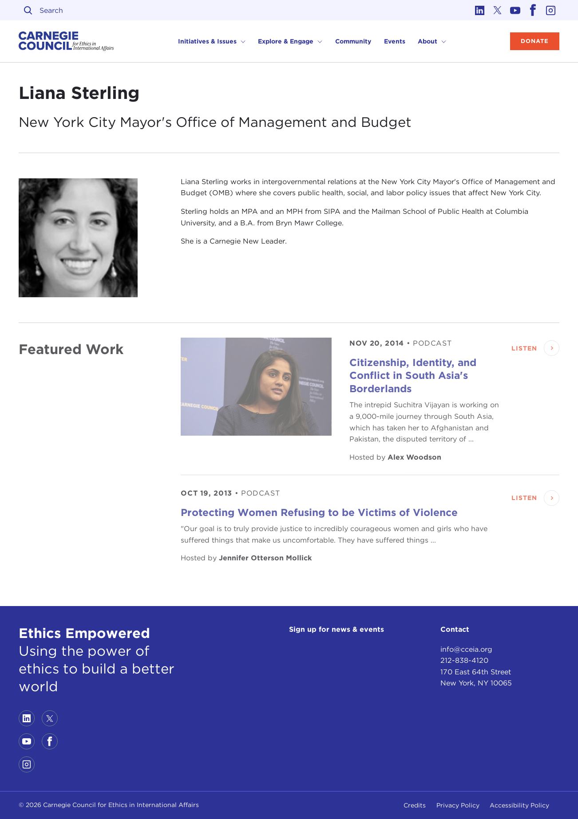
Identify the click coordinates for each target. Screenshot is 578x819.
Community (353, 41)
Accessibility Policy (519, 805)
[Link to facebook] (533, 10)
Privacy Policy (457, 805)
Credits (415, 805)
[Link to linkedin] (479, 10)
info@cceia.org (466, 649)
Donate (535, 41)
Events (394, 41)
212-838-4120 (464, 660)
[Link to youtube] (515, 10)
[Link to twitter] (497, 10)
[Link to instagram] (550, 10)
